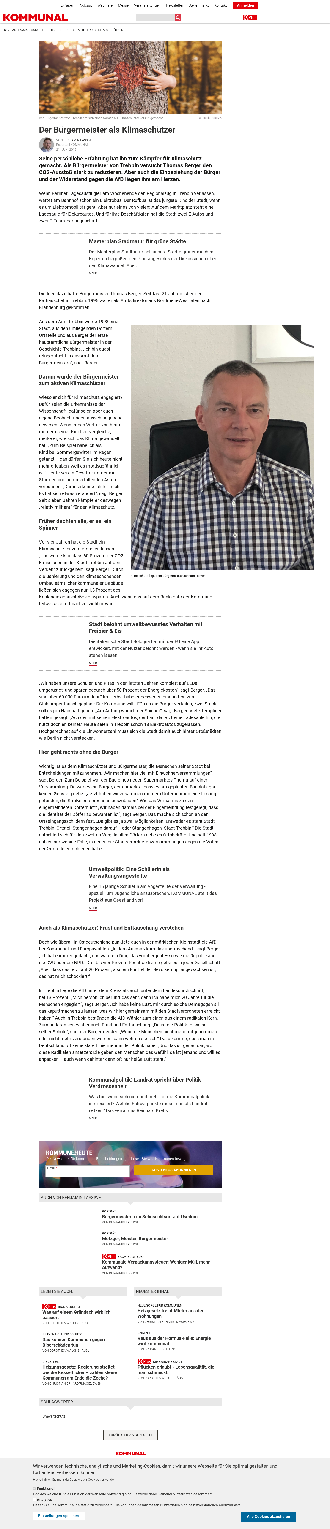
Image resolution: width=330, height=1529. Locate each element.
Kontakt (220, 5)
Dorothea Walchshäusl (69, 1336)
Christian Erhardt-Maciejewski (76, 1396)
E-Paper (66, 5)
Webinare (105, 5)
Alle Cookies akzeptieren (268, 1516)
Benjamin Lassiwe (78, 140)
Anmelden (245, 5)
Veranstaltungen (147, 5)
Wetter (93, 425)
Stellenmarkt (199, 5)
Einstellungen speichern (59, 1516)
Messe (123, 5)
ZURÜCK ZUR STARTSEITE (130, 1448)
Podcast (85, 5)
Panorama (19, 30)
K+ (245, 18)
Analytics (44, 1499)
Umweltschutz (43, 30)
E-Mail (51, 1168)
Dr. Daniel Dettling (160, 1362)
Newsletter (174, 5)
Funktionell (46, 1488)
